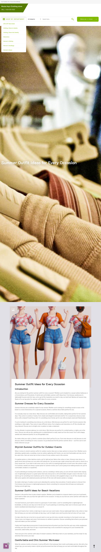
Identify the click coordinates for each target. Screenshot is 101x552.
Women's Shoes (7, 50)
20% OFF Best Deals (9, 23)
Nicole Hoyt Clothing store (11, 6)
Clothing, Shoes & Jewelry (10, 28)
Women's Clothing (8, 41)
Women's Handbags (8, 45)
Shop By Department (13, 20)
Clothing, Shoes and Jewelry (11, 32)
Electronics (6, 37)
